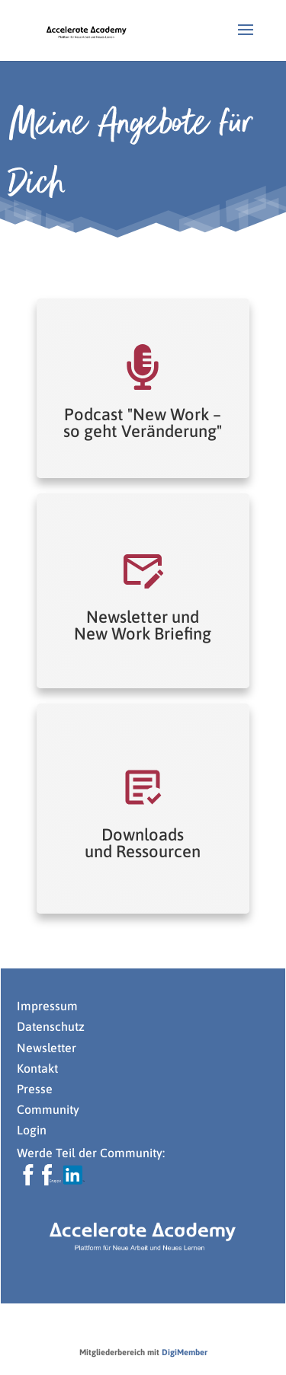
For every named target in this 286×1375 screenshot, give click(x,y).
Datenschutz (51, 1026)
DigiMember (184, 1352)
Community (48, 1109)
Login (32, 1130)
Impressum (47, 1006)
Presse (36, 1089)
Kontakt (37, 1068)
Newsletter (46, 1047)
